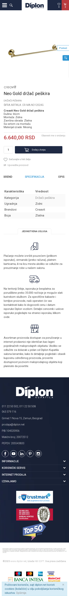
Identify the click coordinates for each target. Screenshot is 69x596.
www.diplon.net (18, 561)
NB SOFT (39, 561)
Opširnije (21, 593)
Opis (61, 176)
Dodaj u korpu (39, 149)
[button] (11, 5)
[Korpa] (65, 9)
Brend (7, 176)
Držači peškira (13, 100)
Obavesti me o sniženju (53, 135)
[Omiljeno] (59, 5)
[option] (34, 49)
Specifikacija (34, 176)
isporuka (46, 313)
